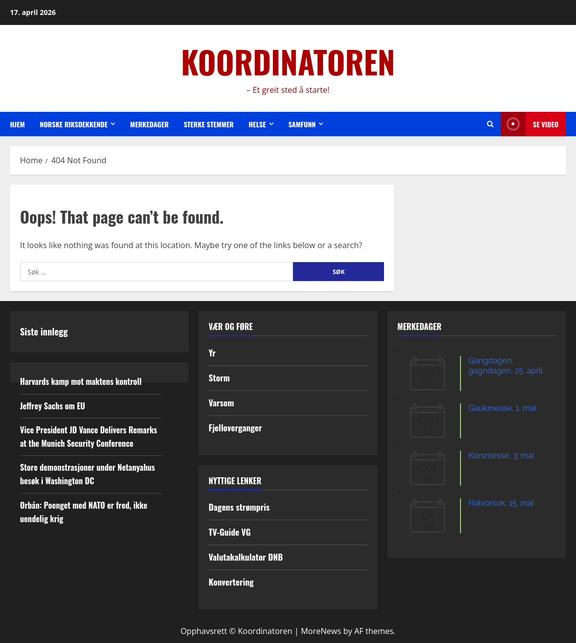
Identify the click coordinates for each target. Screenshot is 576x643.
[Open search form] (490, 124)
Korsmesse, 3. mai (501, 455)
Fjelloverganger (235, 427)
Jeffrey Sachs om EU (52, 406)
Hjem (17, 124)
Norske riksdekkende (74, 124)
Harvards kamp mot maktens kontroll (81, 381)
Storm (219, 377)
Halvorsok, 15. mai (501, 503)
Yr (212, 352)
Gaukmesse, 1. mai (502, 408)
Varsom (221, 402)
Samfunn (302, 124)
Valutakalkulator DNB (245, 557)
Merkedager (149, 124)
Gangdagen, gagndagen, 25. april (505, 365)
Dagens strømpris (239, 507)
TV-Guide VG (229, 532)
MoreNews (321, 631)
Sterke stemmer (209, 124)
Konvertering (231, 582)
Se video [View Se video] (529, 124)
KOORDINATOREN (288, 61)
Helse (257, 124)
